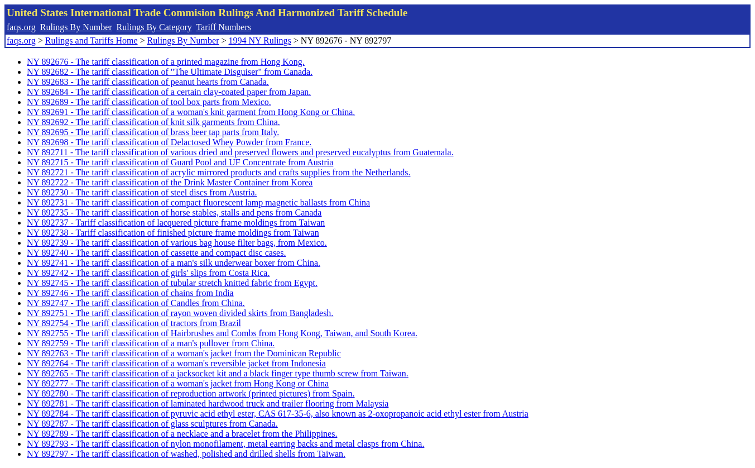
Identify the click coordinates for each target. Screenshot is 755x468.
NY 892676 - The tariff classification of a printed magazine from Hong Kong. (166, 61)
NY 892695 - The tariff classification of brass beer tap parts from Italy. (153, 132)
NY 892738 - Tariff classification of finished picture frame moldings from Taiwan (173, 232)
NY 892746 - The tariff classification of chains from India (130, 293)
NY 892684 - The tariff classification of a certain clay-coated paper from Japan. (169, 92)
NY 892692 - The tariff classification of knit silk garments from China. (153, 122)
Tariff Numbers (223, 27)
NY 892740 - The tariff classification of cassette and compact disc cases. (156, 252)
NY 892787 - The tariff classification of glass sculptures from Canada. (152, 423)
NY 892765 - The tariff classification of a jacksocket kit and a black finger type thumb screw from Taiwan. (217, 373)
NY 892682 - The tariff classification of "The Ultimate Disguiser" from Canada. (169, 72)
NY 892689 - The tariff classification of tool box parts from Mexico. (149, 102)
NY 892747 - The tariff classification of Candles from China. (136, 303)
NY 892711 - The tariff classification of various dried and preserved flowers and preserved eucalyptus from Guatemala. (240, 152)
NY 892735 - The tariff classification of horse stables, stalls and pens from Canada (174, 212)
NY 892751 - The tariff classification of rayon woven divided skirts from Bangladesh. (180, 313)
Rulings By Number (76, 27)
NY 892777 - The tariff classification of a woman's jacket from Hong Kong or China (178, 383)
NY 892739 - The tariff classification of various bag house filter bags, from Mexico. (177, 242)
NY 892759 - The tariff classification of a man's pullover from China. (151, 343)
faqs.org (21, 27)
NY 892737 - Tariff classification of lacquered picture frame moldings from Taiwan (176, 222)
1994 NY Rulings (260, 40)
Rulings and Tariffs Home (91, 40)
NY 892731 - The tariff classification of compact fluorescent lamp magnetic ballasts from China (198, 202)
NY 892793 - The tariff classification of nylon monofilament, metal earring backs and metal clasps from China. (225, 443)
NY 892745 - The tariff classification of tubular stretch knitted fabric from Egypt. (172, 283)
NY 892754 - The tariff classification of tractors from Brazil (134, 323)
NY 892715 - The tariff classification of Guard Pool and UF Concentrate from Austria (180, 162)
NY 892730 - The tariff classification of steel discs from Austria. (142, 192)
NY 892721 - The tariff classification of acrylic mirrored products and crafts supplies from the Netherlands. (219, 172)
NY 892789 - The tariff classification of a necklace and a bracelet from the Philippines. (182, 433)
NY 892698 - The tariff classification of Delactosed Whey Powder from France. (169, 142)
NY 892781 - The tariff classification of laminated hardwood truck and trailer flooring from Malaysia (207, 403)
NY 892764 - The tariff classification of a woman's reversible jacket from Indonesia (176, 363)
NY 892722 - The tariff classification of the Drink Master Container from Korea (169, 182)
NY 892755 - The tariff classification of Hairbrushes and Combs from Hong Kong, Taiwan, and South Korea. (222, 333)
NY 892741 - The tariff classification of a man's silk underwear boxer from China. (173, 263)
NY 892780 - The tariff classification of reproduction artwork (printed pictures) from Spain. (191, 393)
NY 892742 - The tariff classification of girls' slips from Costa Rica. (148, 273)
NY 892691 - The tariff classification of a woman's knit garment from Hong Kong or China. (191, 112)
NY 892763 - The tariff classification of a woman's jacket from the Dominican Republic (184, 353)
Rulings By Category (154, 27)
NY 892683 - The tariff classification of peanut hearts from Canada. (148, 82)
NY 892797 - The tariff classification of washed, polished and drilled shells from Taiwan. (186, 454)
